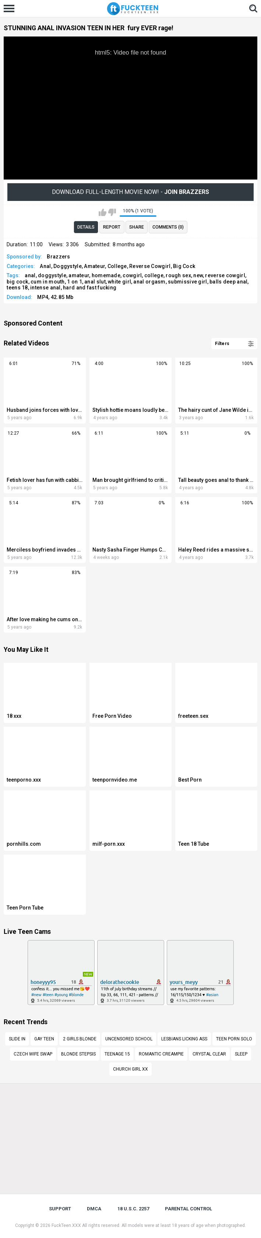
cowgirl (132, 275)
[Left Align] (11, 8)
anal (30, 275)
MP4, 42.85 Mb (55, 297)
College (117, 266)
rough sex (178, 275)
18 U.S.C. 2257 (133, 1208)
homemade (106, 275)
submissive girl (187, 282)
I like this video (102, 212)
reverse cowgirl (225, 275)
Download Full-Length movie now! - (130, 191)
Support (60, 1208)
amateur (78, 275)
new (198, 275)
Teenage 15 (117, 1054)
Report (111, 227)
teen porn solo (234, 1038)
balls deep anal (228, 282)
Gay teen (44, 1038)
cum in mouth (48, 282)
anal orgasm (149, 282)
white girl (119, 282)
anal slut (95, 282)
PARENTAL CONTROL (188, 1208)
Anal (45, 266)
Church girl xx (130, 1069)
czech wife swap (33, 1054)
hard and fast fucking (89, 288)
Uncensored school (128, 1038)
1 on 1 (74, 282)
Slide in (17, 1038)
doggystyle (52, 275)
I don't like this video (112, 212)
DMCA (94, 1208)
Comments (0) (168, 227)
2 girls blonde (79, 1038)
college (153, 275)
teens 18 (17, 288)
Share (136, 227)
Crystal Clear (209, 1054)
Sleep (241, 1054)
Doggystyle (67, 266)
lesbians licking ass (184, 1038)
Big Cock (184, 266)
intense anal (45, 288)
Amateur (94, 266)
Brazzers (58, 257)
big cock (17, 282)
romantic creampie (161, 1054)
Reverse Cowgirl (150, 266)
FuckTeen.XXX (66, 1225)
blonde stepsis (78, 1054)
